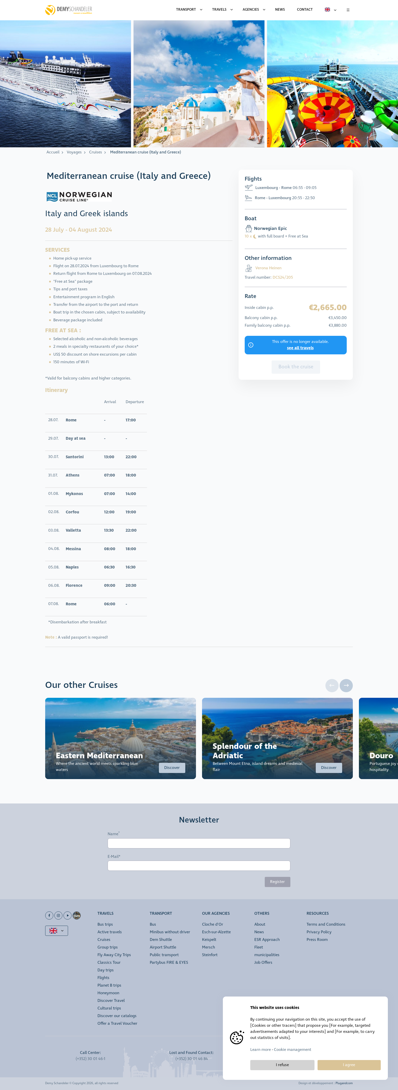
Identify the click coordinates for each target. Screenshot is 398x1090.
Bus (153, 924)
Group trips (107, 947)
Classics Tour (109, 962)
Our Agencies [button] (216, 913)
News (259, 932)
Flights (103, 978)
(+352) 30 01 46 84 (191, 1059)
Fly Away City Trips (114, 955)
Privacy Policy (319, 932)
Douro (381, 755)
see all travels (300, 348)
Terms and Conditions (326, 924)
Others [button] (261, 913)
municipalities (266, 955)
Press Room (317, 939)
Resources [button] (318, 913)
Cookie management (292, 1049)
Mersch (208, 947)
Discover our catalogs (117, 1016)
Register (277, 881)
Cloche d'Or (212, 924)
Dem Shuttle (161, 939)
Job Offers (263, 962)
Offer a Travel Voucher (117, 1023)
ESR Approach (267, 939)
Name (113, 833)
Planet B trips (109, 985)
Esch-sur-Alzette (216, 932)
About (259, 924)
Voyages (74, 152)
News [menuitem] (280, 9)
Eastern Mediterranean (99, 755)
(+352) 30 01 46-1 (90, 1059)
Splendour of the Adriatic (245, 751)
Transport (186, 9)
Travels (219, 9)
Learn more (260, 1049)
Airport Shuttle (163, 947)
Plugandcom (344, 1083)
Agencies (251, 9)
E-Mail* (114, 857)
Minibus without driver (170, 932)
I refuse (282, 1065)
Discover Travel (111, 1000)
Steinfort (210, 955)
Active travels (109, 932)
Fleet (258, 947)
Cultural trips (109, 1008)
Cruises (95, 152)
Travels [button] (105, 913)
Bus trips (105, 924)
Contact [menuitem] (305, 9)
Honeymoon (108, 993)
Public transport (164, 955)
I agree (349, 1065)
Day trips (105, 970)
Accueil (52, 152)
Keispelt (209, 939)
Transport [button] (161, 913)
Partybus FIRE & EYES (169, 962)
